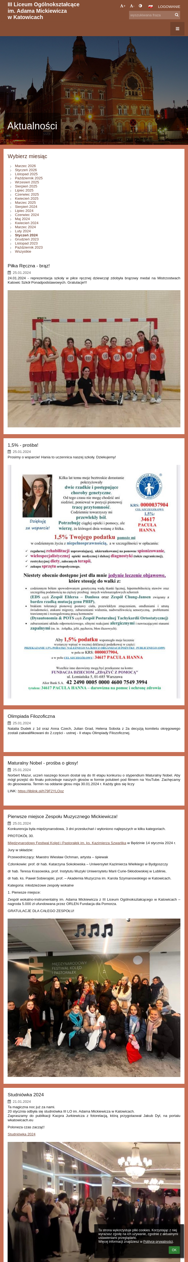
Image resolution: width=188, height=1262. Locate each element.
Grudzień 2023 (27, 239)
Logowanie (169, 7)
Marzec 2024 (25, 227)
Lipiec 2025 (24, 190)
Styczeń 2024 (26, 235)
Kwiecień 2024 (27, 223)
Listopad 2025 (26, 174)
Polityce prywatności (158, 1242)
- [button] (132, 6)
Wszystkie (23, 251)
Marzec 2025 (25, 203)
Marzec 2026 (25, 166)
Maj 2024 (22, 219)
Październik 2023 (29, 247)
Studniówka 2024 (21, 1134)
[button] (150, 6)
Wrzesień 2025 (27, 182)
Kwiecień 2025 (27, 198)
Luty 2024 (23, 231)
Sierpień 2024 (26, 207)
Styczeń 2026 (26, 170)
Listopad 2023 (26, 243)
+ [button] (123, 6)
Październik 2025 (29, 178)
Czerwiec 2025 (27, 194)
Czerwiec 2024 (27, 215)
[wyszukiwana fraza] (154, 15)
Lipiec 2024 (24, 211)
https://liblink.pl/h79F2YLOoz (41, 791)
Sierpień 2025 (26, 186)
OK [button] (174, 1250)
